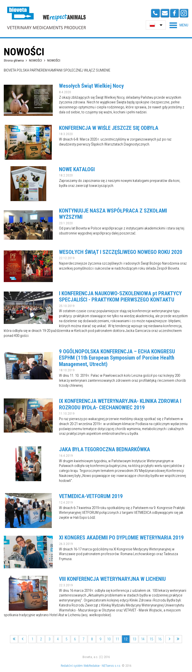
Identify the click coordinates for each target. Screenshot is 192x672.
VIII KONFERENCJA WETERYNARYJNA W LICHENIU (112, 579)
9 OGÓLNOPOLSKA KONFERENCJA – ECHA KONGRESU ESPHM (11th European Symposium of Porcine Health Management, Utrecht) (117, 357)
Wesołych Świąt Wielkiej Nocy (91, 86)
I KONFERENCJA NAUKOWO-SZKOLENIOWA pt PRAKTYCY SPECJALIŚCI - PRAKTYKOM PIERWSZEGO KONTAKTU (120, 296)
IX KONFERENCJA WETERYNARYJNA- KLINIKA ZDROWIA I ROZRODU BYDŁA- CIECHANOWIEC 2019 (120, 404)
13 (134, 639)
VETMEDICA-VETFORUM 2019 (91, 496)
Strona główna (14, 60)
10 (108, 639)
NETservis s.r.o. (111, 666)
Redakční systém (72, 666)
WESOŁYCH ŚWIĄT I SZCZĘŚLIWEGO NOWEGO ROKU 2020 (120, 252)
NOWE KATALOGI (77, 169)
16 (160, 639)
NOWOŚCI (36, 60)
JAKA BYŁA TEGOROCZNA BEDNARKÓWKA (104, 449)
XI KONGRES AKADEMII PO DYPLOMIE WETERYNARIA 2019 (121, 537)
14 (142, 639)
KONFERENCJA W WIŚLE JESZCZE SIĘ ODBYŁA (108, 128)
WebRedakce (92, 666)
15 (151, 639)
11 (117, 639)
